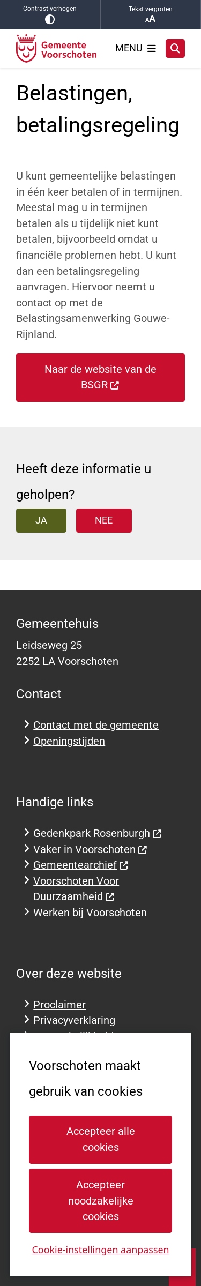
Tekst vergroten (151, 14)
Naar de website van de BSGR (100, 377)
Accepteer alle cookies (100, 1139)
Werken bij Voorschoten (90, 913)
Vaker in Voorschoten (90, 849)
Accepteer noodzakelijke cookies (100, 1201)
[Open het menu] (135, 48)
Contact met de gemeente (96, 725)
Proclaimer (59, 1005)
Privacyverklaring (74, 1020)
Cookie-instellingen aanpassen (100, 1249)
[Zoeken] (175, 48)
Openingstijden (69, 741)
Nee (104, 520)
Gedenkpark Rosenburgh (97, 833)
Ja (41, 520)
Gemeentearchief (81, 865)
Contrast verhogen (50, 15)
